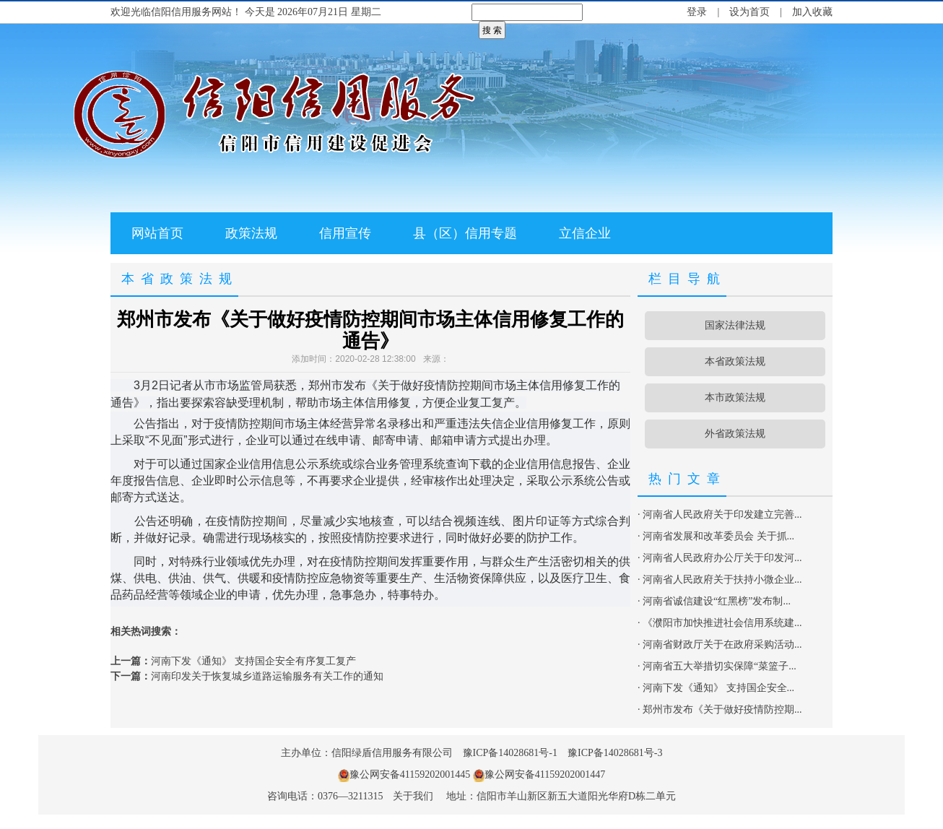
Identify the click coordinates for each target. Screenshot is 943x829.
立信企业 (585, 233)
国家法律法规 (735, 325)
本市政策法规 (735, 397)
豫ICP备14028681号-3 (615, 752)
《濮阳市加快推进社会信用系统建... (722, 622)
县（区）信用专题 (465, 233)
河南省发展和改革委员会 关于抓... (718, 536)
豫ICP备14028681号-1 (510, 752)
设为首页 (749, 11)
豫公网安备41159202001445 (409, 774)
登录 (697, 11)
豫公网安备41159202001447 (544, 774)
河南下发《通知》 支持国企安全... (718, 687)
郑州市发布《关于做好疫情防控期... (722, 709)
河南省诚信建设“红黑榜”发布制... (717, 601)
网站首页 (157, 233)
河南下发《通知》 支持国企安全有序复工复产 (253, 661)
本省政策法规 (735, 361)
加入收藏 (812, 11)
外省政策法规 (735, 433)
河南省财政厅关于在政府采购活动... (722, 644)
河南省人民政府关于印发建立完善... (722, 514)
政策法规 (251, 233)
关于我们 (413, 796)
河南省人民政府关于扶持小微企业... (722, 579)
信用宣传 (345, 233)
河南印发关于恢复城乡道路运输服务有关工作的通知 (267, 676)
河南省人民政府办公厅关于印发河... (722, 557)
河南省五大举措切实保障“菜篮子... (719, 666)
